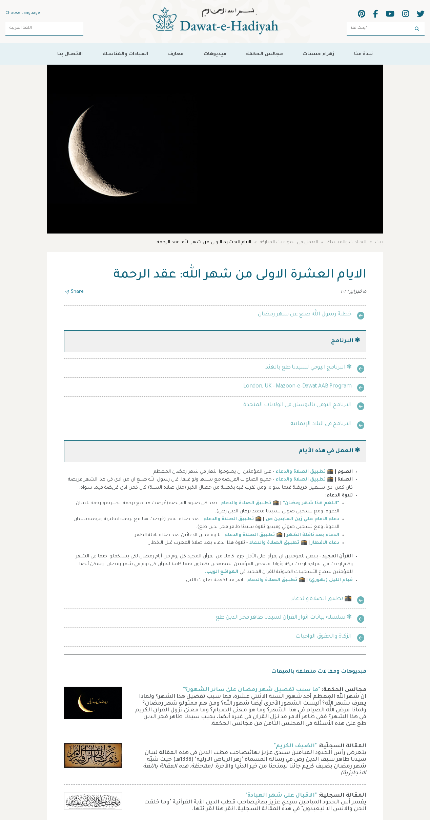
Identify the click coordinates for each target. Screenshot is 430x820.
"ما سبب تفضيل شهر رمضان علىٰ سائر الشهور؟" (251, 690)
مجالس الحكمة (264, 54)
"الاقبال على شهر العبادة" (281, 796)
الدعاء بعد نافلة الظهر (313, 535)
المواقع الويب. (221, 572)
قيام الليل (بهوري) (331, 580)
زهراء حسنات (318, 54)
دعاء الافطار (325, 543)
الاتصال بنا (70, 54)
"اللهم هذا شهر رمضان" (311, 503)
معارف (176, 54)
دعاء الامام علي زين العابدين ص (302, 519)
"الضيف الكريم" (295, 746)
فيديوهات (215, 54)
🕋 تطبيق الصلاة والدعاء (304, 472)
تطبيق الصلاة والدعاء (272, 580)
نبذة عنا (363, 54)
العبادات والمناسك (125, 54)
